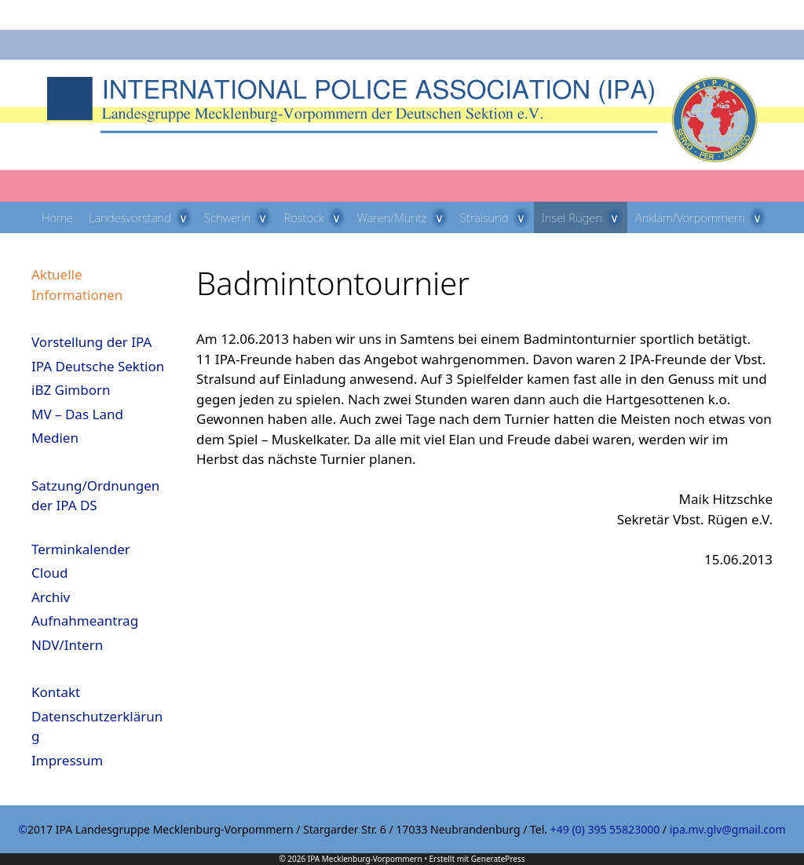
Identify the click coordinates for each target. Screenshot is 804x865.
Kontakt (55, 692)
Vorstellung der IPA (91, 342)
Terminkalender (80, 549)
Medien (55, 438)
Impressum (67, 760)
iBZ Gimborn (71, 390)
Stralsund (497, 217)
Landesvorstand (142, 217)
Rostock (316, 217)
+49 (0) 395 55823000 (605, 829)
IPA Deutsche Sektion (97, 366)
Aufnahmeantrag (84, 620)
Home (57, 217)
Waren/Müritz (404, 217)
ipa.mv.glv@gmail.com (728, 829)
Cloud (49, 573)
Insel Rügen (585, 217)
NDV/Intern (67, 645)
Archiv (50, 597)
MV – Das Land (77, 414)
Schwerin (240, 217)
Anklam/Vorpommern (702, 217)
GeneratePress (498, 858)
